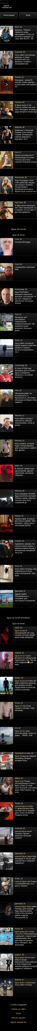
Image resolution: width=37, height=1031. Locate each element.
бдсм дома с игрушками (25, 983)
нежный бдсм (20, 906)
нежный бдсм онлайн (24, 806)
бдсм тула (19, 781)
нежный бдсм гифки (23, 856)
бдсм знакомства (28, 191)
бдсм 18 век (20, 631)
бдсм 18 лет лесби (23, 656)
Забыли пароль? (18, 1018)
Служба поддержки (18, 1005)
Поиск (18, 1013)
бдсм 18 (18, 756)
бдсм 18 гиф (20, 706)
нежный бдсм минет (23, 831)
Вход (28, 15)
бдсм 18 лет (20, 731)
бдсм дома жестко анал (25, 957)
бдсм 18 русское (22, 681)
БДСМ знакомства (18, 1022)
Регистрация (8, 15)
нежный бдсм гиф (22, 881)
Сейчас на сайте (18, 1009)
